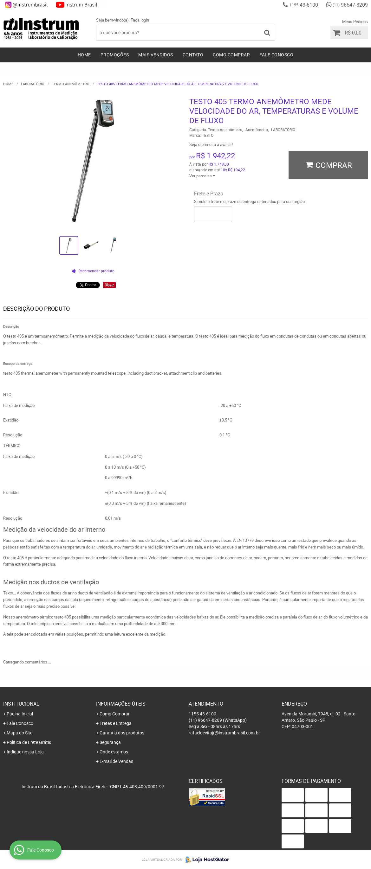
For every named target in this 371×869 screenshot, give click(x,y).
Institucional (21, 703)
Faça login (140, 20)
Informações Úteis (121, 703)
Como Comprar (231, 55)
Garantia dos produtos (122, 733)
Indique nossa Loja (25, 752)
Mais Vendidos (155, 55)
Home (84, 55)
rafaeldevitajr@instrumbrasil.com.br (224, 733)
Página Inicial (20, 714)
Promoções (115, 55)
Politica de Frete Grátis (29, 742)
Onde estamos (114, 752)
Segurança (110, 742)
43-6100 (304, 4)
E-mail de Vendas (116, 761)
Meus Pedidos (355, 21)
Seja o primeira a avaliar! (211, 144)
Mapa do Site (19, 733)
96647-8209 (350, 4)
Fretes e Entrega (116, 723)
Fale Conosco (276, 55)
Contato (193, 55)
